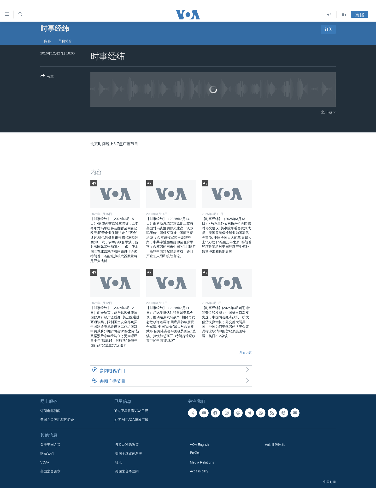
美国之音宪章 (50, 471)
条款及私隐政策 (127, 444)
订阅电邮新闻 (50, 411)
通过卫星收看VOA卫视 (131, 411)
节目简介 (65, 41)
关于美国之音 (50, 444)
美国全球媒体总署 (128, 453)
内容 (47, 41)
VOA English (199, 444)
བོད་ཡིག (195, 453)
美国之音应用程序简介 (57, 420)
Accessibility (199, 471)
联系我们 (47, 453)
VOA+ (44, 462)
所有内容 (245, 353)
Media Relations (202, 462)
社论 (118, 462)
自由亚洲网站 (275, 444)
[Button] (47, 77)
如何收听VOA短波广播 (131, 420)
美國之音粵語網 (127, 471)
